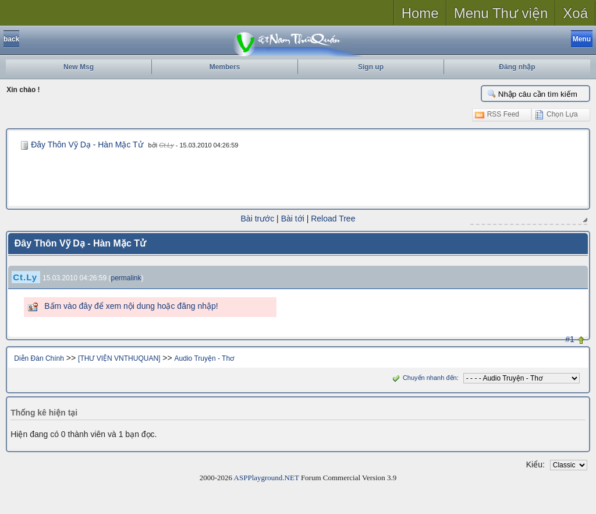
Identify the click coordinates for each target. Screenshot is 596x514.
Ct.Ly (166, 145)
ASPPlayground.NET (266, 477)
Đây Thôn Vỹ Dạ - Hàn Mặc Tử (87, 144)
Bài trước (258, 218)
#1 (569, 339)
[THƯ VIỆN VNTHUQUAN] (119, 358)
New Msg (78, 67)
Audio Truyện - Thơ (205, 358)
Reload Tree (333, 218)
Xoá (575, 13)
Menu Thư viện (501, 13)
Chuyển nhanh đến (423, 377)
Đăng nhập (517, 67)
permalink (126, 278)
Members (225, 67)
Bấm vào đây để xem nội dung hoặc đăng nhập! (131, 306)
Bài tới (292, 218)
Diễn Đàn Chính (39, 358)
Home (420, 13)
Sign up (371, 67)
